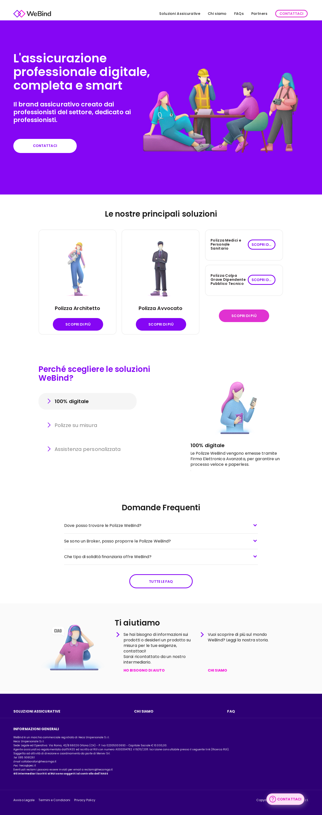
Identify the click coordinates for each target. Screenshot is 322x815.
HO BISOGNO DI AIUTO (144, 673)
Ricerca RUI (219, 749)
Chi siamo (213, 14)
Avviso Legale (23, 800)
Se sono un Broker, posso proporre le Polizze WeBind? (117, 542)
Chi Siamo (143, 711)
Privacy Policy (84, 800)
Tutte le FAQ (161, 582)
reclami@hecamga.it (98, 769)
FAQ (231, 711)
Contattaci (47, 146)
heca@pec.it (27, 765)
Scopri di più (77, 325)
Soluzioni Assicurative (176, 14)
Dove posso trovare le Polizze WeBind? (102, 526)
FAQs (235, 14)
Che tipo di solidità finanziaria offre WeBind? (107, 558)
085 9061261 (26, 757)
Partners (256, 14)
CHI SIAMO (217, 673)
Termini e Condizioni (54, 800)
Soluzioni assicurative (36, 711)
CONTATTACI (288, 13)
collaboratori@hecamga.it (38, 761)
